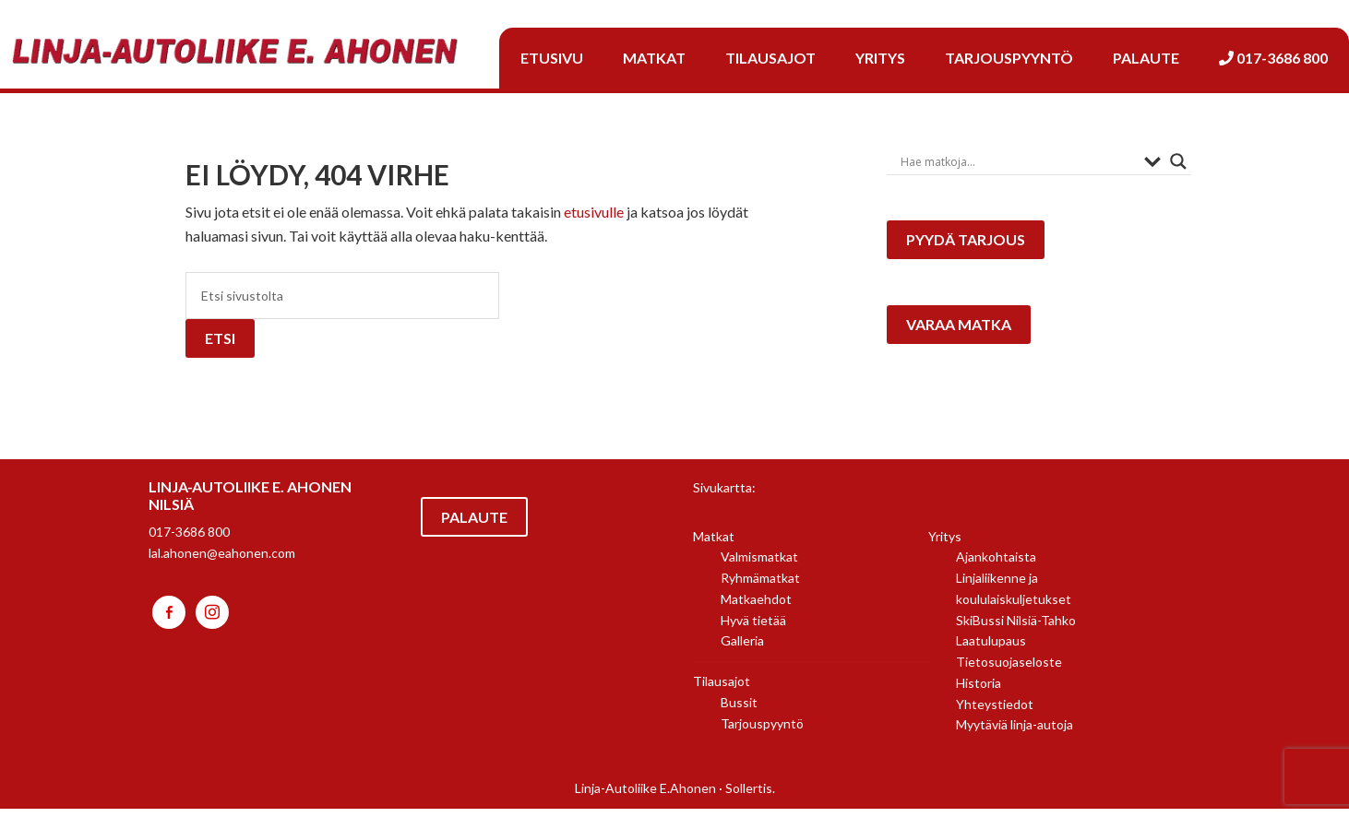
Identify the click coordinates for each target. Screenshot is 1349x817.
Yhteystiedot (994, 712)
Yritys (944, 544)
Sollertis (748, 796)
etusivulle (594, 211)
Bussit (739, 710)
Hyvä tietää (753, 628)
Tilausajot (721, 689)
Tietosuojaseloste (1009, 670)
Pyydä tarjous (968, 244)
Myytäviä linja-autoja (1014, 733)
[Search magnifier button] (1178, 161)
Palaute (474, 525)
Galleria (742, 649)
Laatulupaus (991, 649)
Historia (978, 691)
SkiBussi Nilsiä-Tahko (1016, 628)
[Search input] (1018, 161)
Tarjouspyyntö (762, 732)
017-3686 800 (189, 540)
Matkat (713, 544)
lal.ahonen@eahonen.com (222, 561)
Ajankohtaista (996, 566)
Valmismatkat (759, 566)
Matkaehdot (756, 607)
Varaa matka (961, 337)
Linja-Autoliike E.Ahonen (645, 796)
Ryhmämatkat (760, 586)
